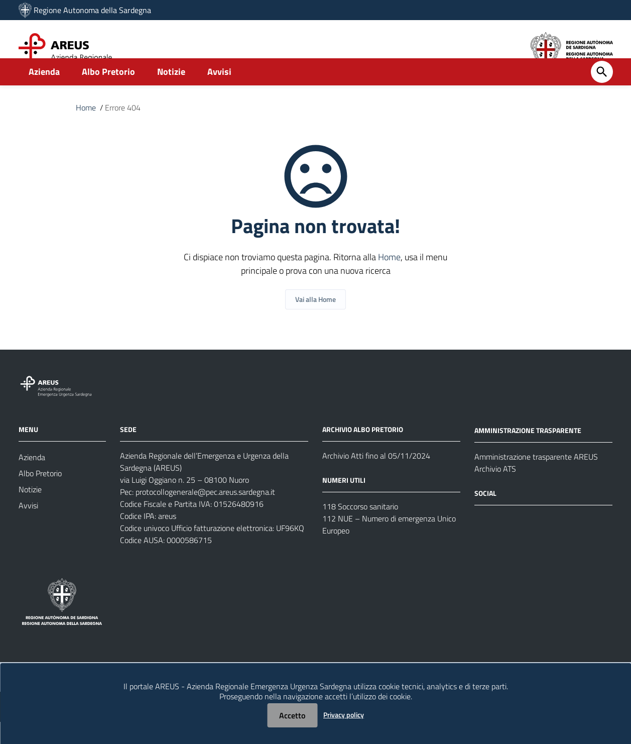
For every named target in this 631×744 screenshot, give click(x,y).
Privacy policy (343, 714)
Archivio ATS (495, 491)
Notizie (171, 93)
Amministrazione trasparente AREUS (536, 479)
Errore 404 (123, 130)
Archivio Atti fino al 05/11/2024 (376, 478)
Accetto (292, 715)
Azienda (44, 93)
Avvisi (219, 93)
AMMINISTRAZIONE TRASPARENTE (527, 452)
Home (86, 130)
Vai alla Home (315, 321)
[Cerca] (602, 94)
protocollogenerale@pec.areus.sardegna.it (205, 514)
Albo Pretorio (108, 93)
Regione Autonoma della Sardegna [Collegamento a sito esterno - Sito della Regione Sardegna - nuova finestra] (92, 10)
